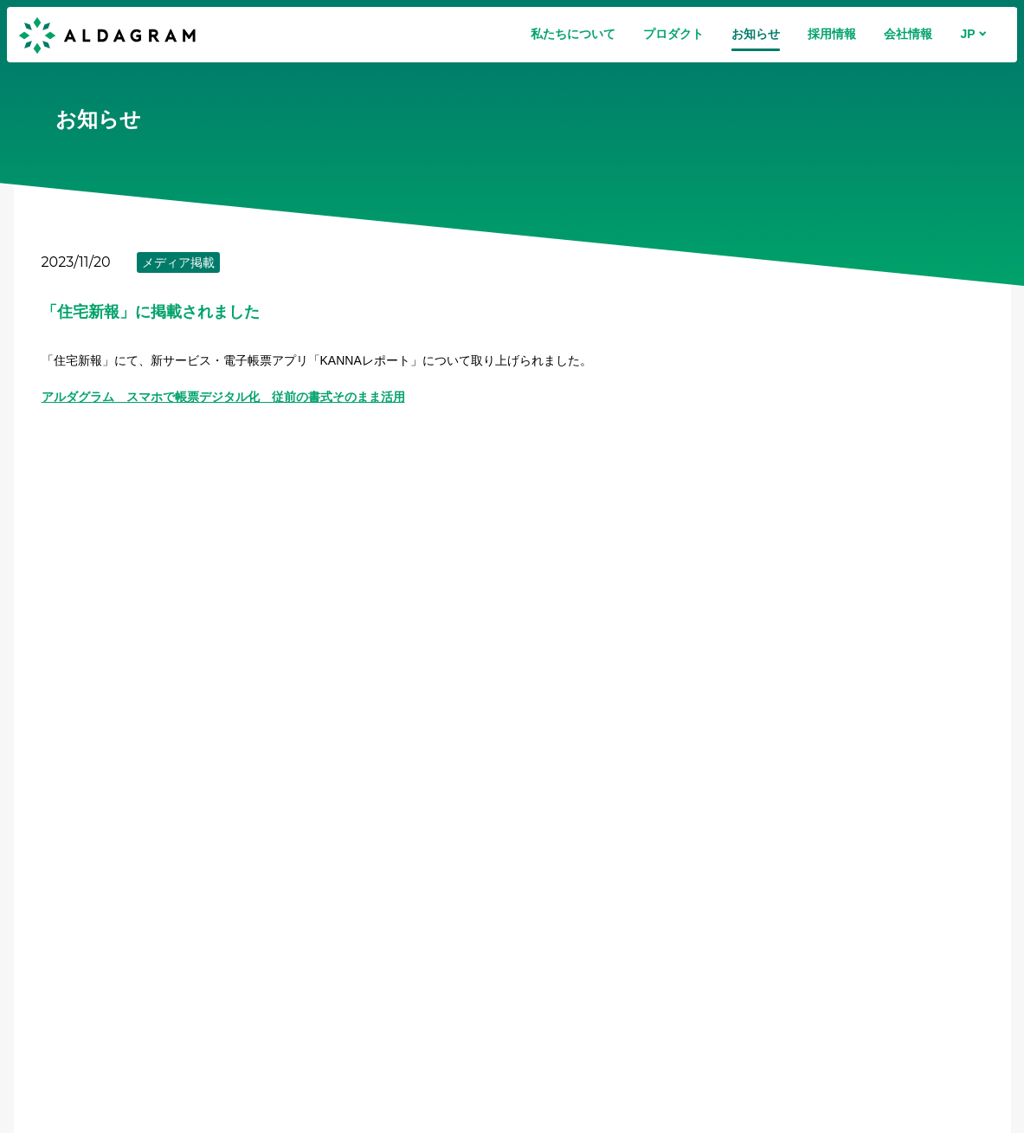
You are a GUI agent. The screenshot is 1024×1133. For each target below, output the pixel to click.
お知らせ (755, 34)
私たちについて (573, 34)
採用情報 (832, 34)
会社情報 (908, 34)
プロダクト (673, 34)
